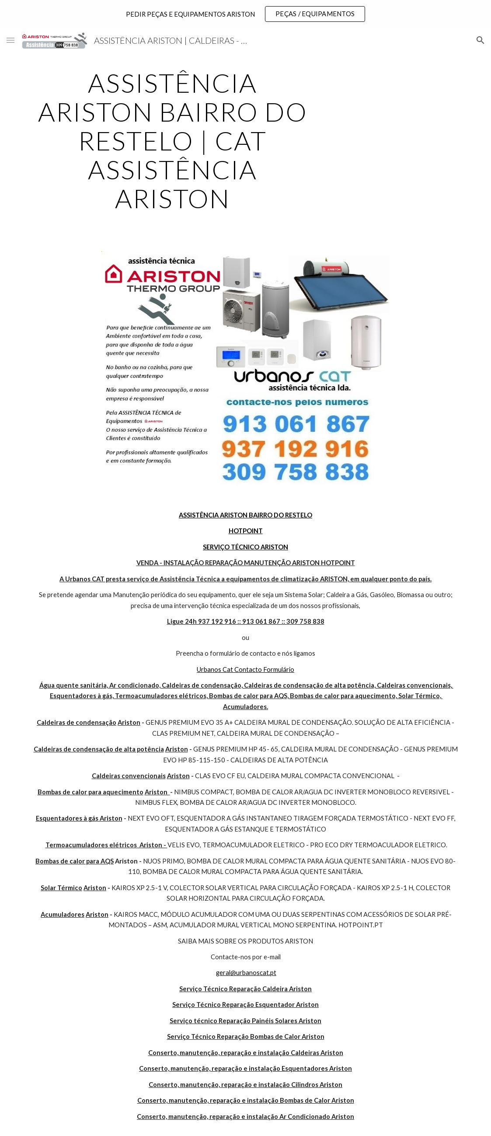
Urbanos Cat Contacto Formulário (245, 669)
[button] (10, 40)
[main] (173, 140)
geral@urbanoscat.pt (246, 972)
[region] (245, 14)
